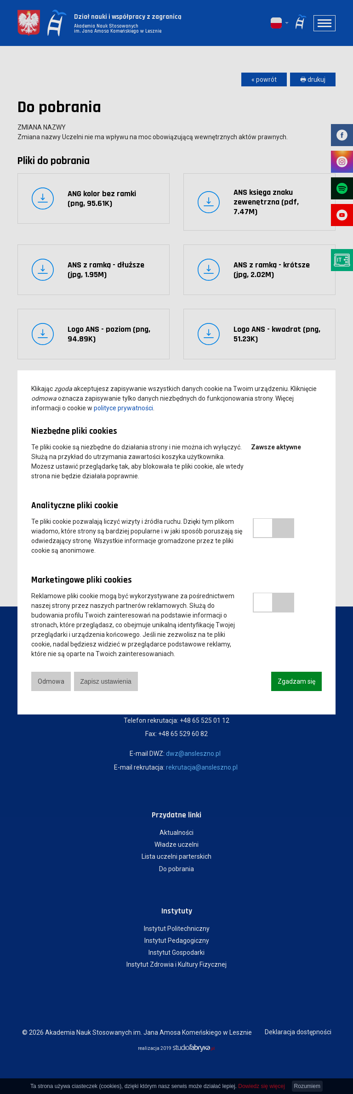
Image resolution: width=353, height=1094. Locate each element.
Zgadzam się (296, 681)
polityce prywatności (123, 408)
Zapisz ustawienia (105, 681)
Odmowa (51, 681)
